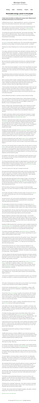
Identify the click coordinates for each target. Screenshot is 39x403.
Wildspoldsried (8, 265)
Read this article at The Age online (9, 393)
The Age (22, 15)
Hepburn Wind (25, 138)
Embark (3, 147)
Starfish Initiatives (25, 231)
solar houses (4, 121)
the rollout (6, 303)
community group (30, 164)
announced (20, 287)
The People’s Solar (30, 29)
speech (5, 42)
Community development (13, 15)
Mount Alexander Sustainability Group (26, 129)
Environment (19, 15)
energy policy (18, 179)
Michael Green (20, 3)
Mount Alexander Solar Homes (19, 117)
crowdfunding (28, 28)
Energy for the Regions (13, 293)
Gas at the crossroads (21, 314)
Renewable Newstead (23, 346)
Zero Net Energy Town (6, 225)
